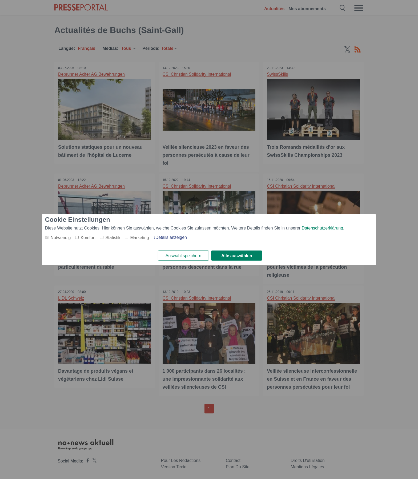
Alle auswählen (236, 255)
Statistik (112, 237)
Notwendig (61, 237)
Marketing (139, 237)
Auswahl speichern (183, 255)
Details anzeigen (171, 237)
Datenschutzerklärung (322, 228)
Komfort (88, 237)
